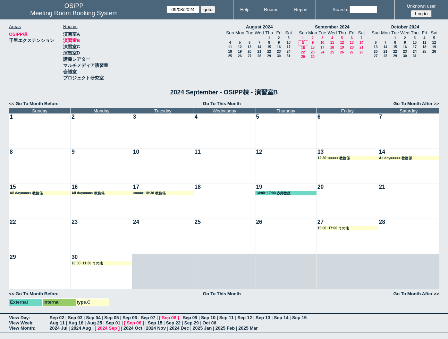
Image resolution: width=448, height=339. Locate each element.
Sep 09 (190, 317)
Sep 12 (244, 317)
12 (240, 47)
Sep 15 (299, 317)
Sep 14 (281, 317)
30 (279, 56)
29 (269, 56)
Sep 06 (129, 317)
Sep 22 (173, 322)
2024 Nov (156, 328)
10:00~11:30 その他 (87, 263)
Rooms (271, 9)
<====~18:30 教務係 (149, 193)
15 (269, 47)
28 (259, 56)
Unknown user (421, 6)
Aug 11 (57, 322)
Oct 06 (209, 322)
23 (279, 51)
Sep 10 (208, 317)
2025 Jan (202, 328)
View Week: (21, 322)
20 (249, 51)
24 (288, 51)
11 (230, 47)
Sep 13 (263, 317)
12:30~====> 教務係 (334, 158)
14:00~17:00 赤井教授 (273, 193)
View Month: (22, 328)
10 (288, 42)
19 (240, 51)
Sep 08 (169, 317)
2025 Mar (248, 328)
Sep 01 (113, 322)
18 (230, 51)
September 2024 (332, 26)
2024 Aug (81, 328)
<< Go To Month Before (34, 103)
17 (288, 47)
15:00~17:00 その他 (333, 228)
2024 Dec (179, 328)
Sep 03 (75, 317)
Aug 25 (94, 322)
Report (300, 9)
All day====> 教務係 (395, 158)
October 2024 (405, 26)
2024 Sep (107, 328)
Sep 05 (111, 317)
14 (259, 47)
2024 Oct (133, 328)
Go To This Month (222, 103)
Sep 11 (226, 317)
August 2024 (259, 26)
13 (249, 47)
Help (245, 9)
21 (259, 51)
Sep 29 (191, 322)
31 (288, 56)
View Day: (19, 317)
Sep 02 (57, 317)
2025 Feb (225, 328)
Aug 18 (75, 322)
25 (230, 56)
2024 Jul (58, 328)
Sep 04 (93, 317)
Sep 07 (148, 317)
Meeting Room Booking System (74, 13)
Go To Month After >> (416, 103)
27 (249, 56)
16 (279, 47)
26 (240, 56)
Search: (340, 9)
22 (269, 51)
